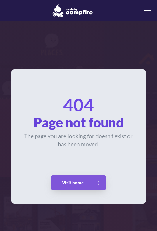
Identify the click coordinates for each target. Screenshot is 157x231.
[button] (146, 11)
